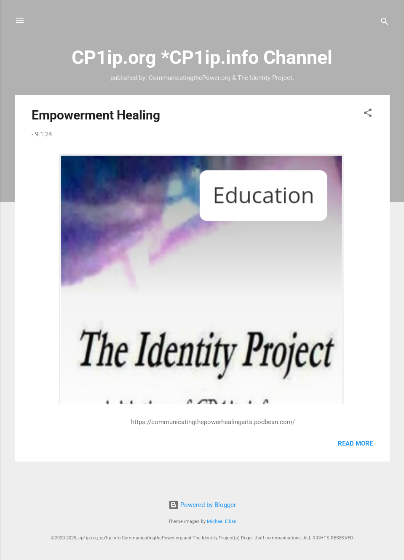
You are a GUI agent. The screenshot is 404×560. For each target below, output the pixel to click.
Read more (355, 443)
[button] (368, 114)
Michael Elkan (221, 521)
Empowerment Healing (96, 115)
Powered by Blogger (202, 505)
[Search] (385, 23)
